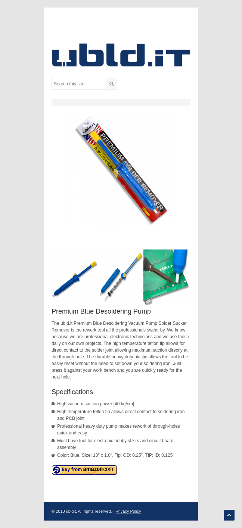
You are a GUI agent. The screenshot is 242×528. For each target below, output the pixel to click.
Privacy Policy (128, 511)
